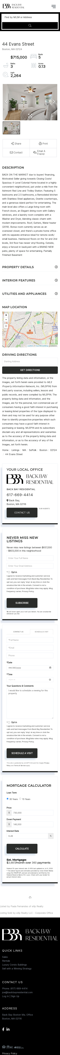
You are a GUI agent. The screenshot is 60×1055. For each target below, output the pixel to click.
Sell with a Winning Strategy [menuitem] (17, 968)
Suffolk (32, 450)
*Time (9, 674)
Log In (5, 996)
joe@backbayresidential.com (17, 992)
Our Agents (44, 508)
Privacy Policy (28, 591)
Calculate (22, 848)
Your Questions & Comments (20, 686)
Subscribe (22, 602)
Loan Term (12, 792)
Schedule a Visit (41, 632)
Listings (15, 450)
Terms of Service (20, 765)
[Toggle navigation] (53, 6)
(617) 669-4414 (19, 988)
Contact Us (22, 512)
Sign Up (15, 996)
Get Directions (30, 370)
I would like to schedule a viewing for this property (30, 703)
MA (24, 450)
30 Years (12, 799)
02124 (53, 450)
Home (5, 450)
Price (9, 808)
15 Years (24, 799)
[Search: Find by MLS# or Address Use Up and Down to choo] (30, 17)
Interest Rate (13, 831)
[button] (30, 25)
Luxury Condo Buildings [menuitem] (14, 964)
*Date (9, 662)
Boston (43, 450)
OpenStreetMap (42, 346)
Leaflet (30, 346)
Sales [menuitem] (5, 956)
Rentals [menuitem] (6, 960)
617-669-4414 (20, 495)
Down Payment (14, 819)
